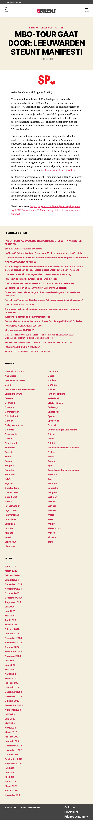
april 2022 (10, 781)
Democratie (11, 434)
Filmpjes (9, 465)
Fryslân (33, 28)
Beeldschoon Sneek (15, 380)
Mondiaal (52, 385)
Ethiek (8, 456)
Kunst (8, 537)
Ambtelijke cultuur (14, 371)
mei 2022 (10, 777)
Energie (9, 452)
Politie (51, 438)
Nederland (53, 398)
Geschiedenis (12, 488)
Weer (50, 519)
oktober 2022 (12, 754)
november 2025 (13, 588)
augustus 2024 (13, 656)
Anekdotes (10, 376)
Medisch (52, 380)
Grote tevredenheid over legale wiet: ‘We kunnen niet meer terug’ (38, 274)
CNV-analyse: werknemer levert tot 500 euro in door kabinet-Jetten (39, 283)
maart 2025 (11, 624)
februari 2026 (12, 575)
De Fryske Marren (14, 425)
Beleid (8, 385)
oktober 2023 (12, 700)
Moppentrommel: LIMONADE (19, 330)
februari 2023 (12, 736)
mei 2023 (10, 723)
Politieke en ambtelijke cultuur (63, 447)
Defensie (9, 429)
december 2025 (13, 584)
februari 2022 (12, 790)
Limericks (10, 546)
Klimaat (9, 533)
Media (51, 376)
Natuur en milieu (56, 394)
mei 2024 (10, 669)
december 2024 (13, 638)
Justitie (9, 528)
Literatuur (53, 371)
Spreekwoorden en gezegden (63, 470)
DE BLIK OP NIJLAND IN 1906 (19, 304)
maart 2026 (11, 570)
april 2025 (10, 620)
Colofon (68, 807)
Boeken (9, 398)
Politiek (59, 28)
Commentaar (12, 411)
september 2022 (14, 759)
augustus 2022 (13, 763)
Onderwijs (47, 28)
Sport (51, 465)
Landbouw (10, 541)
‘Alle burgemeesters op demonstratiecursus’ (27, 316)
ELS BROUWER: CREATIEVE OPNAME (23, 248)
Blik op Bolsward (13, 394)
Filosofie (9, 470)
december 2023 (13, 691)
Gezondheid (11, 492)
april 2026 (10, 566)
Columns (9, 407)
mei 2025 (10, 615)
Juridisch (10, 524)
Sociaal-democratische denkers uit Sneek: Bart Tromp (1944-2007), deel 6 (43, 321)
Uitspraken (53, 488)
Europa (8, 461)
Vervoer (52, 506)
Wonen (51, 533)
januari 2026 (12, 579)
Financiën (10, 474)
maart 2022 (11, 786)
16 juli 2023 (48, 59)
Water (51, 515)
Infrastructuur (12, 506)
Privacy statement (75, 816)
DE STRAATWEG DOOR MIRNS (20, 262)
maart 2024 (11, 678)
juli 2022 (10, 768)
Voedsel (52, 510)
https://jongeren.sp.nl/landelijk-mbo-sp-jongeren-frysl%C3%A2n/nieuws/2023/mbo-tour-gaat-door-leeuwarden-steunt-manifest (46, 210)
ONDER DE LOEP (56, 403)
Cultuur (9, 420)
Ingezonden (11, 510)
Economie (10, 447)
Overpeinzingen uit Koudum (62, 429)
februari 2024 (12, 683)
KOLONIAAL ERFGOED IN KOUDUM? (22, 347)
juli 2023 (10, 714)
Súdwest (52, 474)
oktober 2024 (12, 647)
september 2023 (14, 705)
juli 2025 (10, 606)
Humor (8, 501)
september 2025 (14, 597)
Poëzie (51, 434)
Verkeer (52, 501)
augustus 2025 (13, 602)
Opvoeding (53, 420)
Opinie (51, 416)
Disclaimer (70, 812)
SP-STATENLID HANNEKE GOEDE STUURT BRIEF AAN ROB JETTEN (38, 342)
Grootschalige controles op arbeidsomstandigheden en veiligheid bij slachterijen (46, 257)
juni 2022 (10, 772)
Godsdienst (11, 497)
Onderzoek (53, 411)
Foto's (8, 479)
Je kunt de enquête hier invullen (59, 170)
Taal (50, 479)
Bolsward (10, 403)
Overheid (52, 425)
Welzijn (51, 524)
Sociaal (51, 461)
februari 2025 (12, 629)
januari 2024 (12, 687)
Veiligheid (53, 492)
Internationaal (12, 515)
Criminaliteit (11, 416)
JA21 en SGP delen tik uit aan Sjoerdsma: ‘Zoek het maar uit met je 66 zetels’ (43, 253)
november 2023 (13, 696)
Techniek (52, 483)
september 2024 (14, 651)
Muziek (51, 389)
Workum (52, 537)
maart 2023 (11, 732)
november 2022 (13, 750)
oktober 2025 (12, 593)
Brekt (13, 808)
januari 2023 (12, 741)
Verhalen (52, 497)
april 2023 (10, 727)
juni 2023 (10, 718)
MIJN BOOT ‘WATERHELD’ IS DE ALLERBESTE (27, 351)
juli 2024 (10, 660)
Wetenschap (54, 528)
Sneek (51, 456)
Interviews (10, 519)
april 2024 (10, 674)
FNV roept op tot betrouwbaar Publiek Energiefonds (31, 278)
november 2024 (13, 642)
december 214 (12, 795)
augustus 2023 (13, 709)
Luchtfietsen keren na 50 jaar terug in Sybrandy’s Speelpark (35, 287)
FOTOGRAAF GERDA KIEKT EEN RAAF (24, 325)
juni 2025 (10, 611)
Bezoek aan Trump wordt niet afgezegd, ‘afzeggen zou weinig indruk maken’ (44, 300)
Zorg (50, 541)
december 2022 (13, 745)
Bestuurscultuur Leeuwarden (20, 389)
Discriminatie (12, 443)
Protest (51, 452)
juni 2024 (10, 665)
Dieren (8, 438)
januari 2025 (12, 633)
